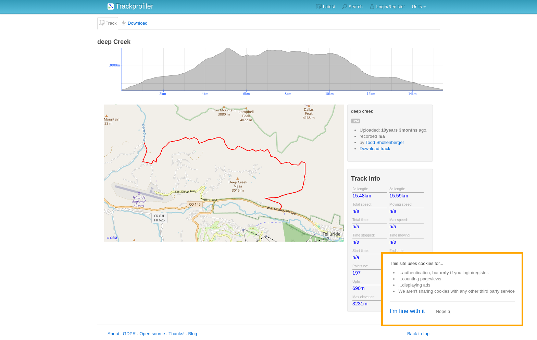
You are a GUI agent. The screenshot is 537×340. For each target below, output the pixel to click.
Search (352, 6)
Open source (152, 333)
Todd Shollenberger (384, 142)
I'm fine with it (407, 311)
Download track (375, 148)
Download (134, 23)
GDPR (129, 333)
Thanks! (176, 333)
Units (417, 6)
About (113, 333)
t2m (355, 121)
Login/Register (387, 6)
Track (107, 23)
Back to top (418, 333)
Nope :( (443, 311)
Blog (192, 333)
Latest (325, 6)
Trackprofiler (130, 6)
